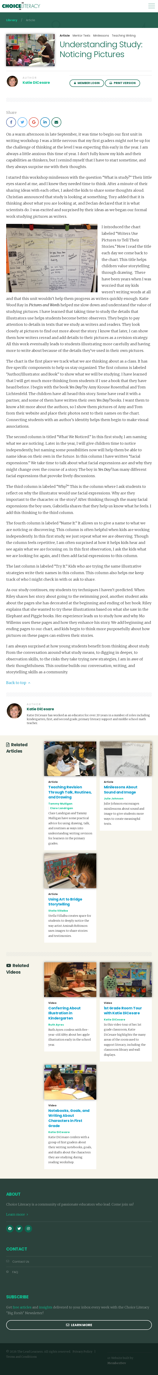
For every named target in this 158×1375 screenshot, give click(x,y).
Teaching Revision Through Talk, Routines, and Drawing (70, 792)
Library (11, 20)
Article (65, 35)
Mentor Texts (81, 36)
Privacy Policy (82, 1351)
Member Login (87, 83)
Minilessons (101, 36)
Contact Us (17, 1262)
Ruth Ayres (56, 1024)
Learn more (17, 1214)
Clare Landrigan (61, 808)
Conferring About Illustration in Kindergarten (64, 1013)
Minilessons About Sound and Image (120, 790)
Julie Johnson (113, 798)
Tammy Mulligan (60, 803)
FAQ (12, 1272)
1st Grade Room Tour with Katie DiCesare (123, 1011)
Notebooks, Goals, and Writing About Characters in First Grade (68, 1118)
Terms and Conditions (21, 1357)
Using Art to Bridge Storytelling (65, 902)
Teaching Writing (124, 36)
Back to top (18, 683)
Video (52, 1003)
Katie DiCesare (36, 82)
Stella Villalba (58, 910)
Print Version (122, 83)
